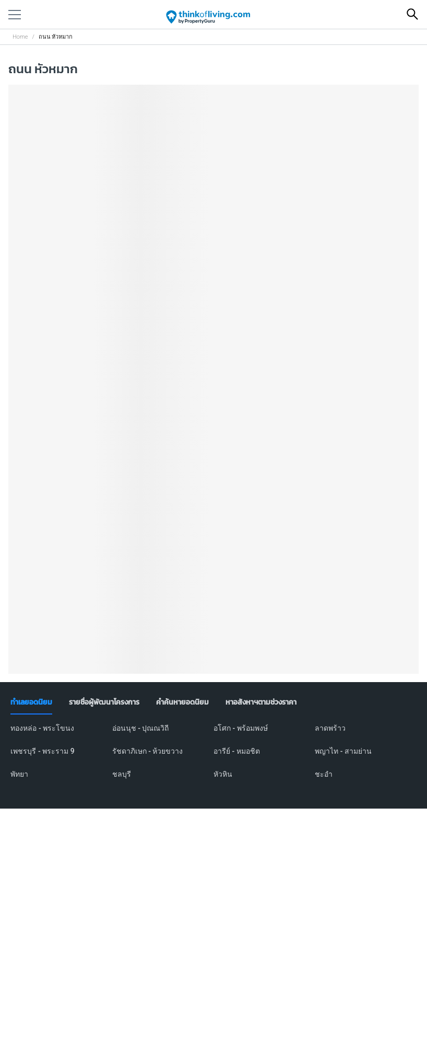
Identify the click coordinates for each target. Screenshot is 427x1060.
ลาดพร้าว (330, 728)
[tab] (31, 702)
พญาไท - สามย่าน (343, 751)
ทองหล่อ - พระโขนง (42, 728)
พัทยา (19, 774)
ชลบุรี (121, 774)
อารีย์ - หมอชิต (237, 751)
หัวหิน (223, 774)
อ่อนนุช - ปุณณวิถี (140, 728)
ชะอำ (324, 774)
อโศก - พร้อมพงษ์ (241, 728)
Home (20, 36)
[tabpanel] (213, 757)
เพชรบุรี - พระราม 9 (42, 751)
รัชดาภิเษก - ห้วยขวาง (147, 751)
